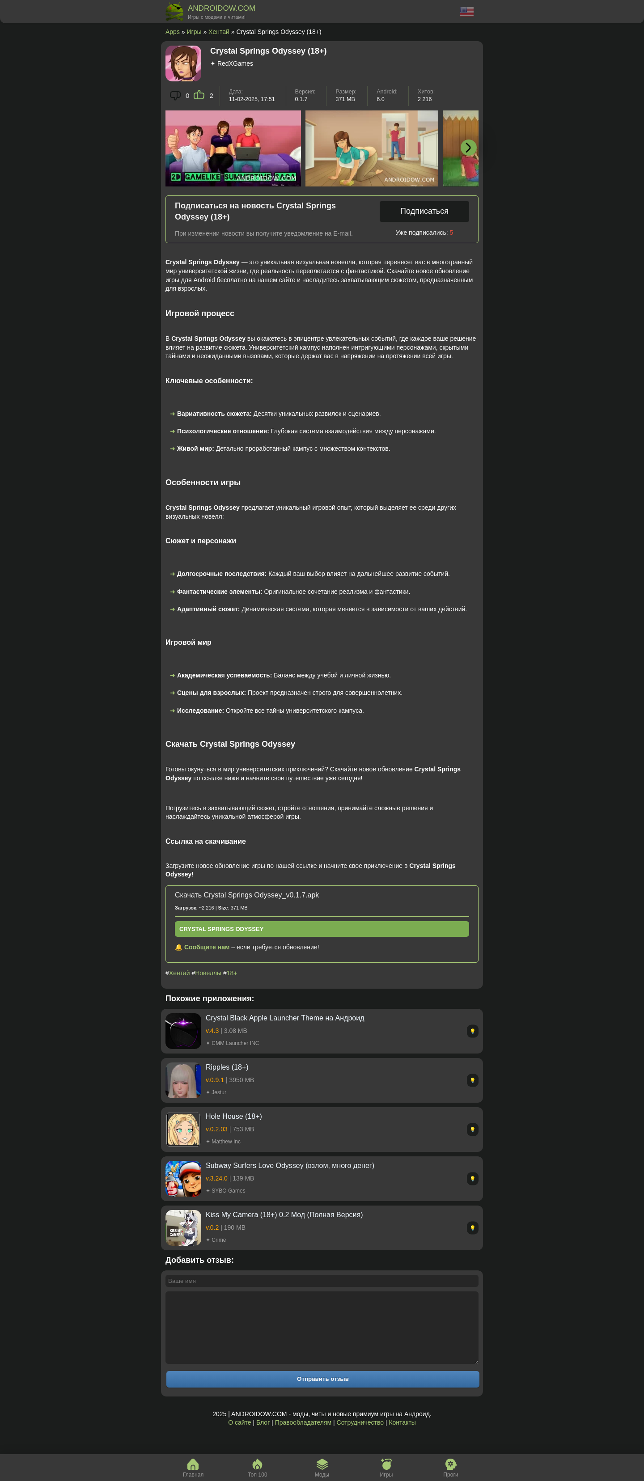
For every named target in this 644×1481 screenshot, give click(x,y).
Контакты (402, 1435)
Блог (263, 1435)
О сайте (239, 1435)
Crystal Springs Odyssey (221, 929)
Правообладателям (303, 1435)
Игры (194, 31)
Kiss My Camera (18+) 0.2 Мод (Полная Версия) (284, 1215)
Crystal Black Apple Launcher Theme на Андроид (285, 1018)
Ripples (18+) (227, 1067)
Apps (172, 31)
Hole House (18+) (234, 1116)
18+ (232, 973)
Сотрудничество (360, 1435)
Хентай (218, 31)
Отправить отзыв (323, 1392)
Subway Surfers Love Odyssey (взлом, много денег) (290, 1165)
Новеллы (208, 973)
